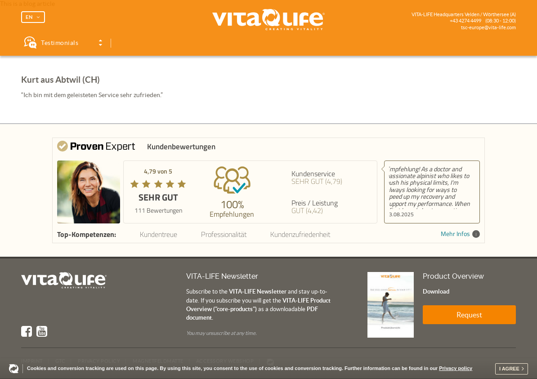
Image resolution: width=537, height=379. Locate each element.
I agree (509, 368)
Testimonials (59, 42)
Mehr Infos (460, 234)
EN (29, 17)
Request (469, 315)
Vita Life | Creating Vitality (268, 20)
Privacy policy (455, 368)
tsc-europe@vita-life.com (488, 27)
